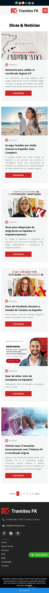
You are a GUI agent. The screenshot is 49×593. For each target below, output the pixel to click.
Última (37, 494)
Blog (3, 558)
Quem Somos (7, 546)
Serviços (5, 550)
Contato (4, 565)
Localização (6, 561)
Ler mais (28, 585)
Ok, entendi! (24, 590)
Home (4, 542)
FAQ (3, 554)
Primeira (12, 494)
